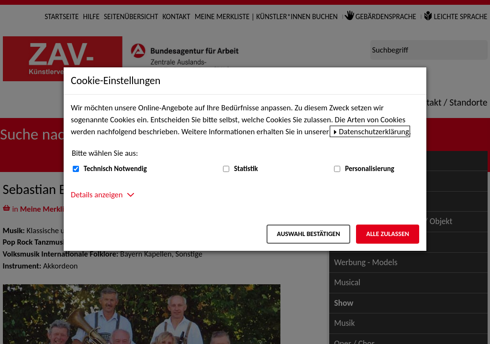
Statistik (246, 168)
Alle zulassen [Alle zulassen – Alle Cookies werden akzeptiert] (387, 234)
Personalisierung (369, 168)
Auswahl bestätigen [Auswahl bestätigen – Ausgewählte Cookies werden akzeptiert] (308, 234)
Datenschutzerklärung (374, 131)
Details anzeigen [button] (96, 194)
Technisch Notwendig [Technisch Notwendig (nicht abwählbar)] (115, 168)
